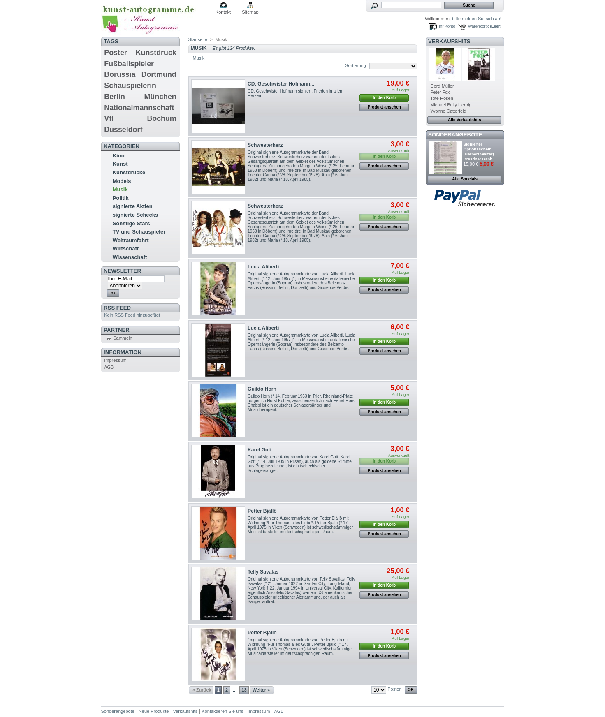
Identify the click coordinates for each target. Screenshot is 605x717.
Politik (121, 198)
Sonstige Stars (131, 223)
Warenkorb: (478, 26)
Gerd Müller (442, 85)
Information (122, 352)
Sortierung (355, 65)
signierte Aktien (133, 206)
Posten (394, 689)
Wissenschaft (130, 257)
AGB (109, 367)
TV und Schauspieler (139, 232)
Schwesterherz (265, 145)
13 (243, 689)
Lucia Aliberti (263, 267)
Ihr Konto (447, 26)
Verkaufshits (449, 41)
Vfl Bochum (140, 118)
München (160, 97)
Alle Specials (465, 179)
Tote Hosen (441, 98)
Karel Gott (259, 450)
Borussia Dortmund (140, 74)
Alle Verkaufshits (464, 120)
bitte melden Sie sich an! (476, 18)
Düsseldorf (123, 129)
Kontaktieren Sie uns (222, 711)
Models (122, 181)
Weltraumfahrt (131, 240)
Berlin (114, 97)
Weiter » (261, 689)
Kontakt (223, 11)
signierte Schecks (135, 215)
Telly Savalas (263, 572)
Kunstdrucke (129, 172)
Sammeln (122, 337)
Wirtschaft (126, 248)
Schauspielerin (130, 85)
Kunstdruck (156, 53)
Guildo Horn (262, 389)
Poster (115, 53)
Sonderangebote (455, 135)
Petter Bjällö (262, 511)
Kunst (120, 164)
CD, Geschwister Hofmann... (281, 84)
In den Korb (384, 97)
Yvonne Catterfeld (448, 111)
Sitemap (250, 11)
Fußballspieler (129, 64)
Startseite (197, 39)
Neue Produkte (154, 711)
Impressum (115, 360)
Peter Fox (440, 92)
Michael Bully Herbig (450, 104)
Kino (119, 156)
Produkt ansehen (384, 107)
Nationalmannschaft (139, 108)
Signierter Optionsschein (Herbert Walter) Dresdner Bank (479, 151)
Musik (120, 189)
